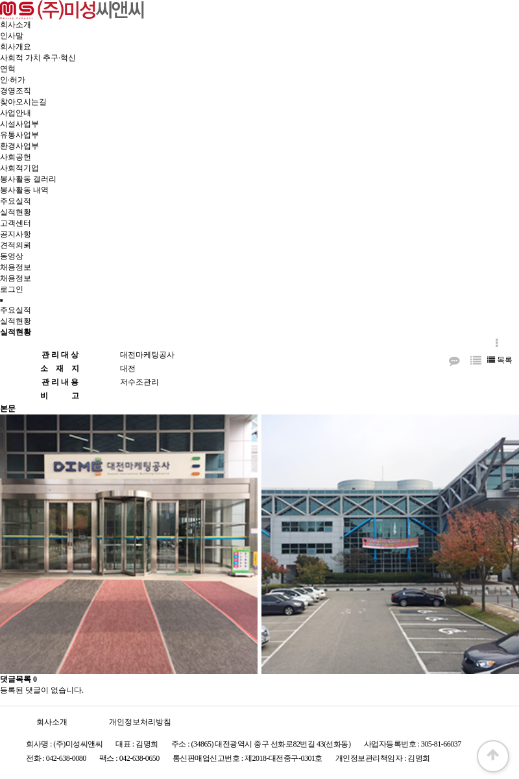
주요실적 (15, 201)
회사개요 (15, 46)
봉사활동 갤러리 (28, 179)
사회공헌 (15, 157)
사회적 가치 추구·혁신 (38, 57)
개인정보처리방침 (140, 721)
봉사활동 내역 (24, 190)
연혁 (8, 68)
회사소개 (15, 24)
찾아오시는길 (23, 101)
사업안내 (15, 112)
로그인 (11, 289)
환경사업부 (19, 145)
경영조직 (15, 90)
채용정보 (15, 267)
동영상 (11, 256)
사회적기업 (19, 168)
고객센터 (15, 223)
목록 (500, 360)
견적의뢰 (15, 245)
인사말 (11, 35)
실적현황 (15, 212)
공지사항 (15, 234)
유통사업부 (19, 134)
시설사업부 (19, 123)
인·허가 (12, 79)
